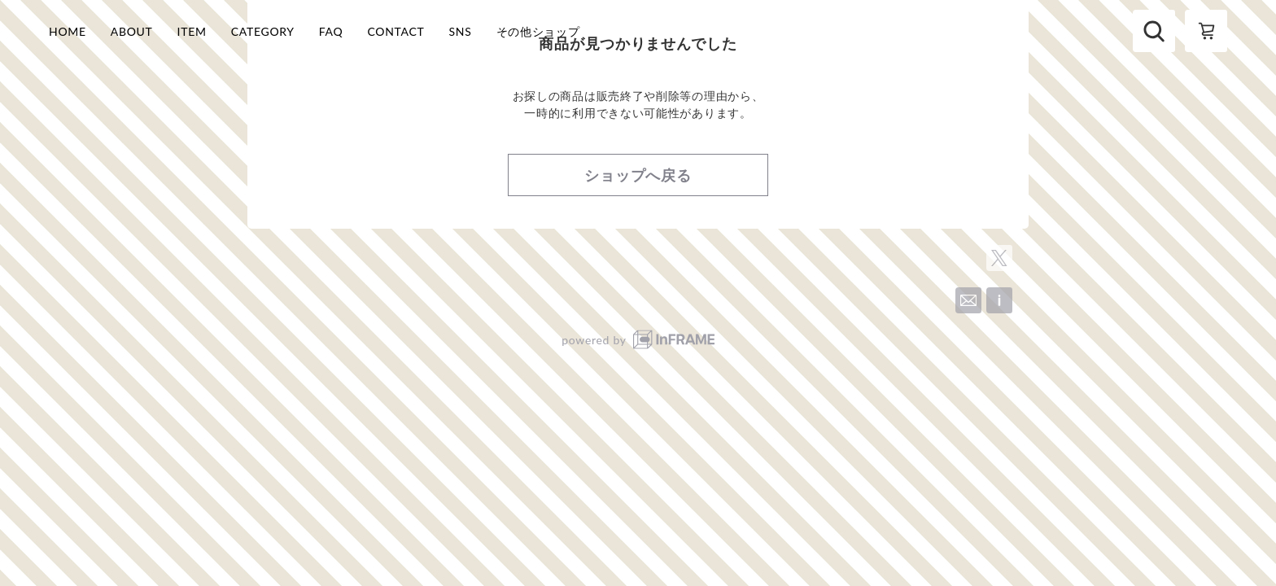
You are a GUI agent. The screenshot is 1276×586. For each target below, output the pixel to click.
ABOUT (132, 31)
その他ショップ (538, 31)
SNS (460, 31)
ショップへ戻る (638, 237)
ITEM (192, 31)
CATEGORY (263, 31)
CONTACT (395, 31)
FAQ (331, 31)
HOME (67, 31)
